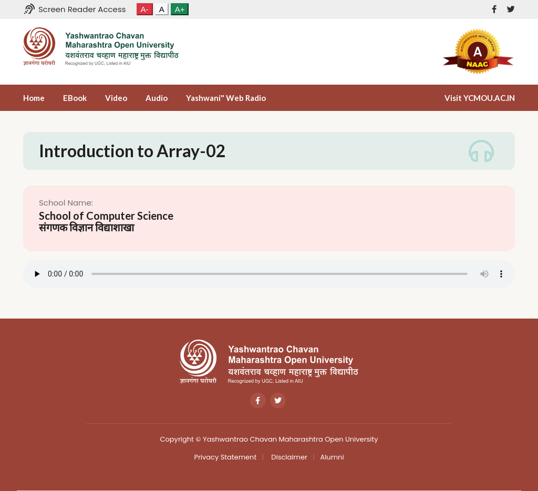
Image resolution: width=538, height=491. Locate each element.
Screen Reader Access (74, 9)
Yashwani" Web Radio (226, 98)
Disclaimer (288, 457)
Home (34, 98)
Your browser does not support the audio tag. (269, 274)
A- (145, 9)
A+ (180, 9)
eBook (75, 98)
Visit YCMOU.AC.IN (479, 98)
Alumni (332, 457)
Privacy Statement (225, 457)
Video (116, 98)
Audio (157, 98)
